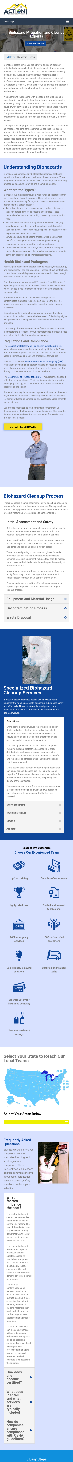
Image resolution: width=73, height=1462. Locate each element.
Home (11, 57)
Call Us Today (35, 43)
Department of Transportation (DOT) (25, 376)
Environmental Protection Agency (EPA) (44, 361)
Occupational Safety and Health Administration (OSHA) (35, 345)
